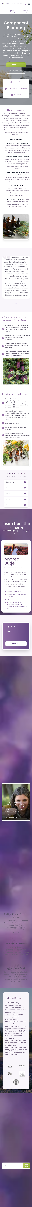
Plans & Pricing (16, 71)
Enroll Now (16, 65)
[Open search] (25, 4)
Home (4, 11)
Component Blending (25, 11)
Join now (26, 1165)
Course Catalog (12, 11)
